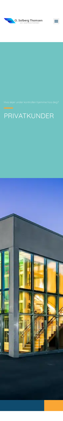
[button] (56, 21)
